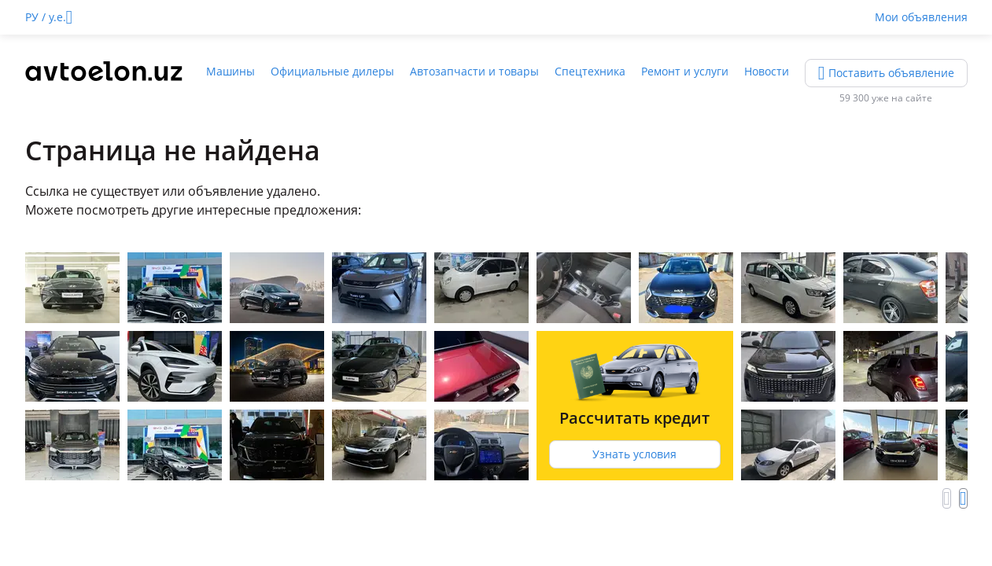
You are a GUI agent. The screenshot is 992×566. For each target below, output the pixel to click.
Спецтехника (590, 71)
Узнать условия (634, 454)
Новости (766, 71)
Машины (230, 71)
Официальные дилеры (332, 71)
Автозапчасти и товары (474, 71)
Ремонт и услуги (684, 71)
